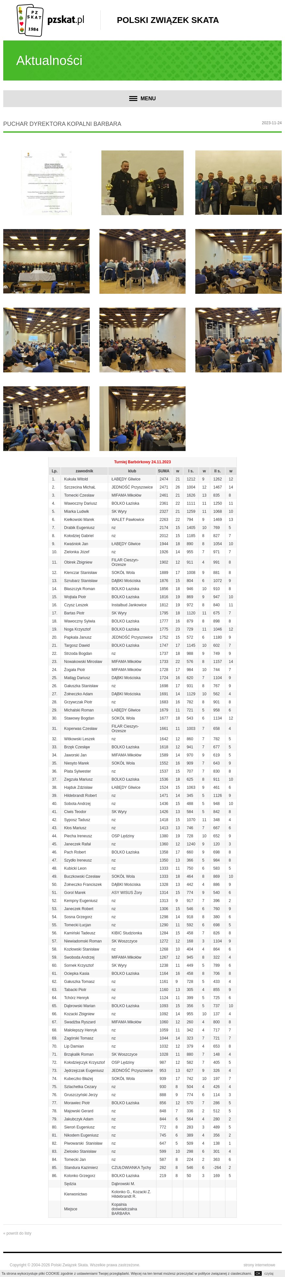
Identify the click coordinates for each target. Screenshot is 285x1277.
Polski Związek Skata (168, 20)
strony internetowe (259, 1265)
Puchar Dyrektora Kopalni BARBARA (62, 124)
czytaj (268, 1273)
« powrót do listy (17, 1233)
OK (258, 1273)
